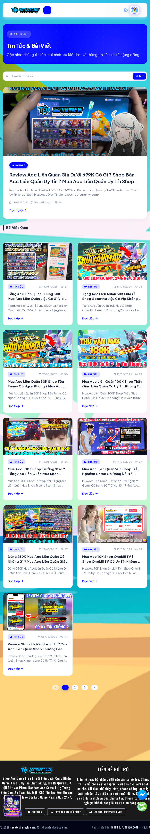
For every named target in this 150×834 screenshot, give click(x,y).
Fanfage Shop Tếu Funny (65, 811)
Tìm (139, 76)
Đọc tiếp (15, 318)
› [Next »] (94, 687)
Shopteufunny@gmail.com (105, 811)
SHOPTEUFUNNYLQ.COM (124, 827)
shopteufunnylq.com (22, 827)
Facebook (35, 811)
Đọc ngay (18, 210)
